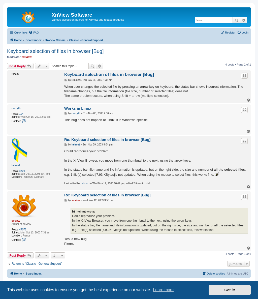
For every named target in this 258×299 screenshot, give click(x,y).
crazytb (16, 108)
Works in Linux (77, 108)
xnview (27, 56)
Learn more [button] (163, 290)
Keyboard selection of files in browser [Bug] (55, 51)
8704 (22, 170)
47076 (22, 229)
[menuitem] (34, 32)
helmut (16, 165)
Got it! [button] (229, 290)
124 (21, 113)
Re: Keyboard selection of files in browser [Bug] (107, 139)
